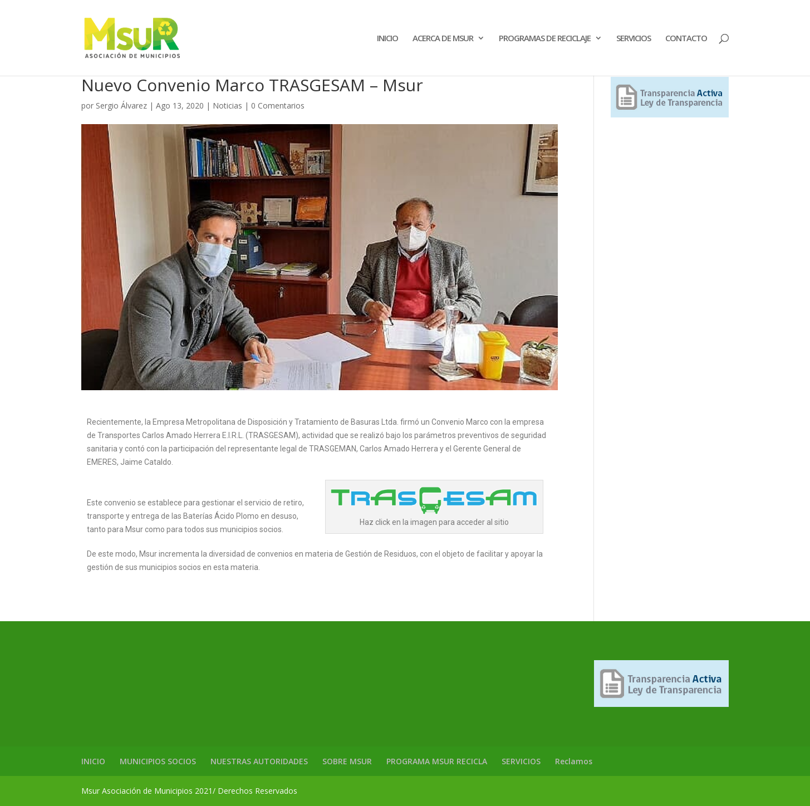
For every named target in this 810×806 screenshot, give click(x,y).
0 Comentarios (278, 105)
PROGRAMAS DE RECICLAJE (545, 38)
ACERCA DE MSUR (443, 38)
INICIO (387, 38)
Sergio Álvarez (121, 105)
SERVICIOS (633, 38)
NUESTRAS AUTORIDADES (259, 761)
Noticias (227, 105)
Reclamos (573, 761)
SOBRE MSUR (347, 761)
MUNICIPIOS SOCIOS (158, 761)
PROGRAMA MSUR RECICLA (436, 761)
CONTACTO (686, 38)
